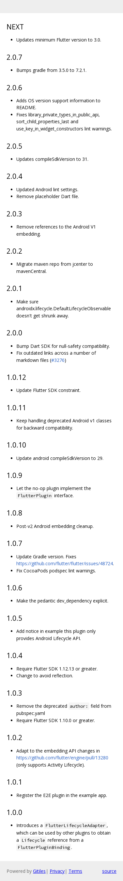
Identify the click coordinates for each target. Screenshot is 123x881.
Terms (75, 871)
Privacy (57, 871)
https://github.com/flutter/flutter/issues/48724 (64, 563)
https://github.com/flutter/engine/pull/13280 (62, 757)
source (109, 871)
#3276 (58, 360)
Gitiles (39, 871)
